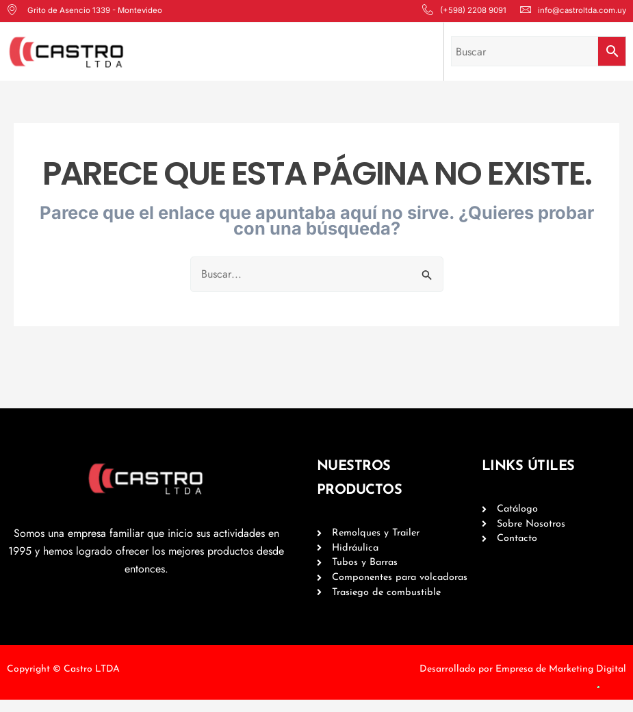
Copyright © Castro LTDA (63, 681)
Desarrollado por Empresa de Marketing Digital (522, 681)
